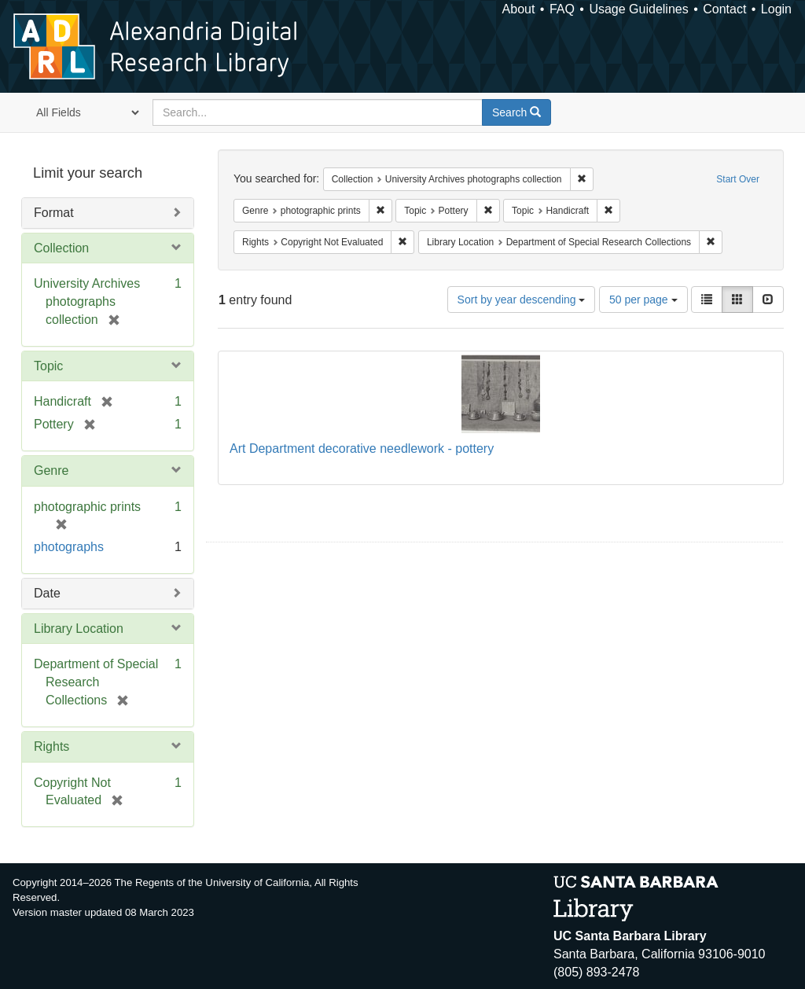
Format (54, 212)
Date (47, 593)
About (518, 9)
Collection (61, 248)
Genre (51, 470)
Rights (51, 746)
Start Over (737, 179)
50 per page (643, 299)
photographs (69, 546)
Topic (48, 366)
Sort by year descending (522, 299)
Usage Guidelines (638, 9)
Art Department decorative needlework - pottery (362, 448)
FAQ (562, 9)
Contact (724, 9)
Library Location (78, 628)
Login (776, 9)
